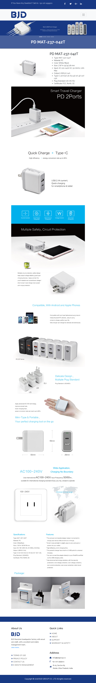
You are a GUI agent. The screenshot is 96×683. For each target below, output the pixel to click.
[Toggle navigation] (83, 15)
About (54, 637)
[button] (7, 28)
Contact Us (17, 662)
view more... (15, 647)
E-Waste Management (22, 665)
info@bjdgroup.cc (59, 658)
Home (53, 633)
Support (55, 640)
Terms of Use (18, 655)
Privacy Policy (19, 659)
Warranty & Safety (60, 643)
